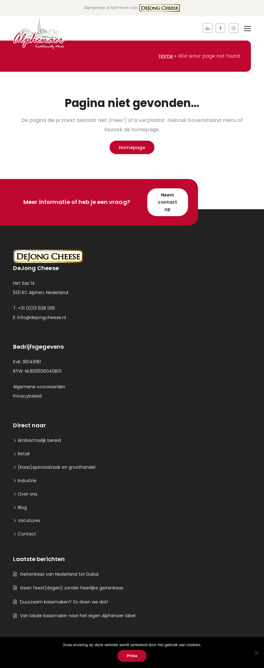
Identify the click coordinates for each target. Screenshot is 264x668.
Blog (22, 507)
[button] (247, 28)
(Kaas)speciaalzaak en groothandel (56, 467)
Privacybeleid (27, 396)
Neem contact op (167, 202)
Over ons (27, 494)
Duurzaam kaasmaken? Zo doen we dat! (64, 602)
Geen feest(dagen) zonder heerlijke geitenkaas (71, 588)
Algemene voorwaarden (39, 387)
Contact (27, 534)
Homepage (132, 147)
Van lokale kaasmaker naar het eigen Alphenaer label (77, 615)
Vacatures (29, 520)
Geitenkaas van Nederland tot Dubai (59, 574)
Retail (24, 454)
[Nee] (256, 653)
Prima (132, 656)
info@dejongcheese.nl (41, 317)
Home (166, 56)
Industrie (27, 480)
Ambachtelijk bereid (39, 440)
